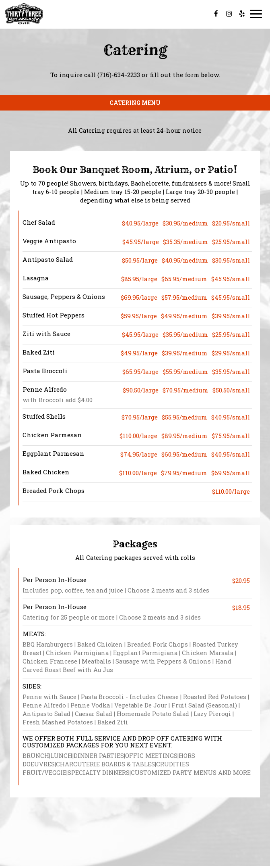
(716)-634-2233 (118, 75)
